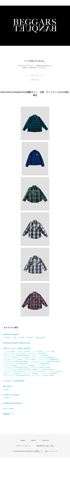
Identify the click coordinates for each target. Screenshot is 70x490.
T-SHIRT (6, 398)
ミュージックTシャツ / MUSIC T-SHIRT (17, 369)
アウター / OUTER (24, 351)
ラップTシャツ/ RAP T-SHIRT (40, 367)
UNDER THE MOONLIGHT (13, 403)
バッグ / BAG (50, 351)
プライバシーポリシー (23, 446)
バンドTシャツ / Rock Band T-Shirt (15, 367)
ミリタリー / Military (10, 365)
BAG (14, 337)
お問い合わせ (35, 79)
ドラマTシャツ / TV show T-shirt (14, 371)
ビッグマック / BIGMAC (30, 373)
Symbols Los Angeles (11, 395)
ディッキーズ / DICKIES (49, 373)
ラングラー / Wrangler (27, 365)
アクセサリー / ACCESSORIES (14, 381)
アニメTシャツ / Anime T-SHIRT (43, 375)
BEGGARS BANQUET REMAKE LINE (17, 343)
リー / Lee (41, 365)
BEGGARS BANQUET (11, 334)
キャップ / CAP (9, 353)
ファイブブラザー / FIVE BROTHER (16, 363)
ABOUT (33, 440)
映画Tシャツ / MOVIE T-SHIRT (43, 369)
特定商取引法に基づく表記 (45, 446)
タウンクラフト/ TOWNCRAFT (48, 359)
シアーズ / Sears (30, 359)
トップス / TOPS (9, 351)
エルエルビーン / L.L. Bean (13, 359)
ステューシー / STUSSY (12, 373)
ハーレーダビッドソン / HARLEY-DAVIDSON (46, 361)
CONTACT (45, 440)
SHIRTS (22, 337)
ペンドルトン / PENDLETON (40, 363)
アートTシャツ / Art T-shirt (37, 371)
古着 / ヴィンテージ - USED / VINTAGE (17, 348)
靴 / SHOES (8, 386)
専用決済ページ (9, 414)
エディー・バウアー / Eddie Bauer (43, 357)
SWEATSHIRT (40, 337)
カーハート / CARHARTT (40, 355)
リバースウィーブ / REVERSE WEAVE (16, 355)
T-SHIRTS (7, 337)
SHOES (6, 389)
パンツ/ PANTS (38, 351)
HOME (23, 440)
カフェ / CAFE (8, 408)
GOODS (30, 337)
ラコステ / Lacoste (55, 371)
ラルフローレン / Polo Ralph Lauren (16, 361)
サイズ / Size (21, 353)
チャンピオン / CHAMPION (37, 353)
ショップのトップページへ (35, 75)
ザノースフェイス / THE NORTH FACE (17, 375)
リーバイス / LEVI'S (10, 357)
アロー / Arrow (24, 357)
